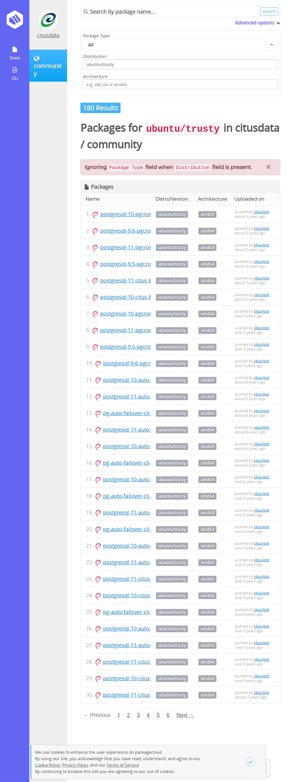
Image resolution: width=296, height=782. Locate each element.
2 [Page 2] (128, 715)
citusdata (48, 35)
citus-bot (261, 211)
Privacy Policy (75, 765)
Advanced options (255, 22)
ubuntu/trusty (172, 214)
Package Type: (96, 35)
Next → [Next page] (185, 715)
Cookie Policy (47, 765)
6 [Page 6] (167, 715)
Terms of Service (123, 765)
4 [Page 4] (148, 715)
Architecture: (95, 76)
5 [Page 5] (158, 715)
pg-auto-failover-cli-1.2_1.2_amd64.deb (150, 412)
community (114, 144)
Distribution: (95, 56)
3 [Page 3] (138, 715)
